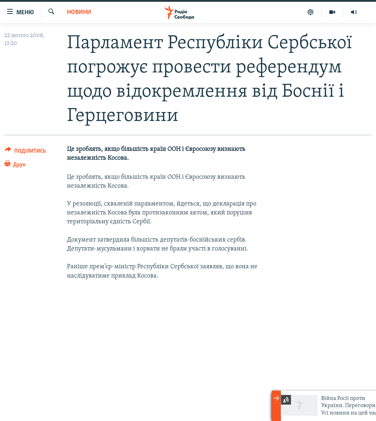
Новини (79, 12)
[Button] (25, 152)
